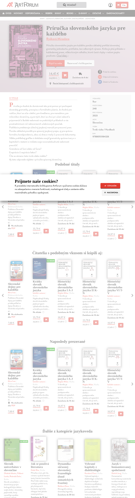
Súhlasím (110, 185)
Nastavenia (111, 192)
